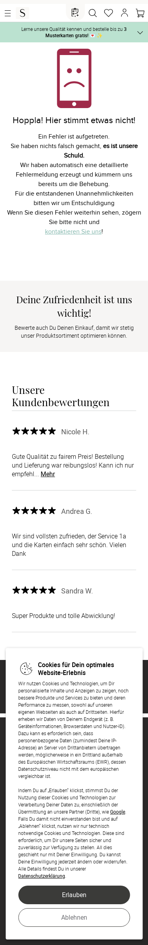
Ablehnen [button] (74, 917)
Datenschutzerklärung (41, 876)
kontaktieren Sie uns (73, 232)
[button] (124, 13)
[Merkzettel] (108, 13)
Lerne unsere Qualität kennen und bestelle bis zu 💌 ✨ (74, 32)
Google (117, 811)
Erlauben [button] (74, 894)
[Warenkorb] (140, 13)
